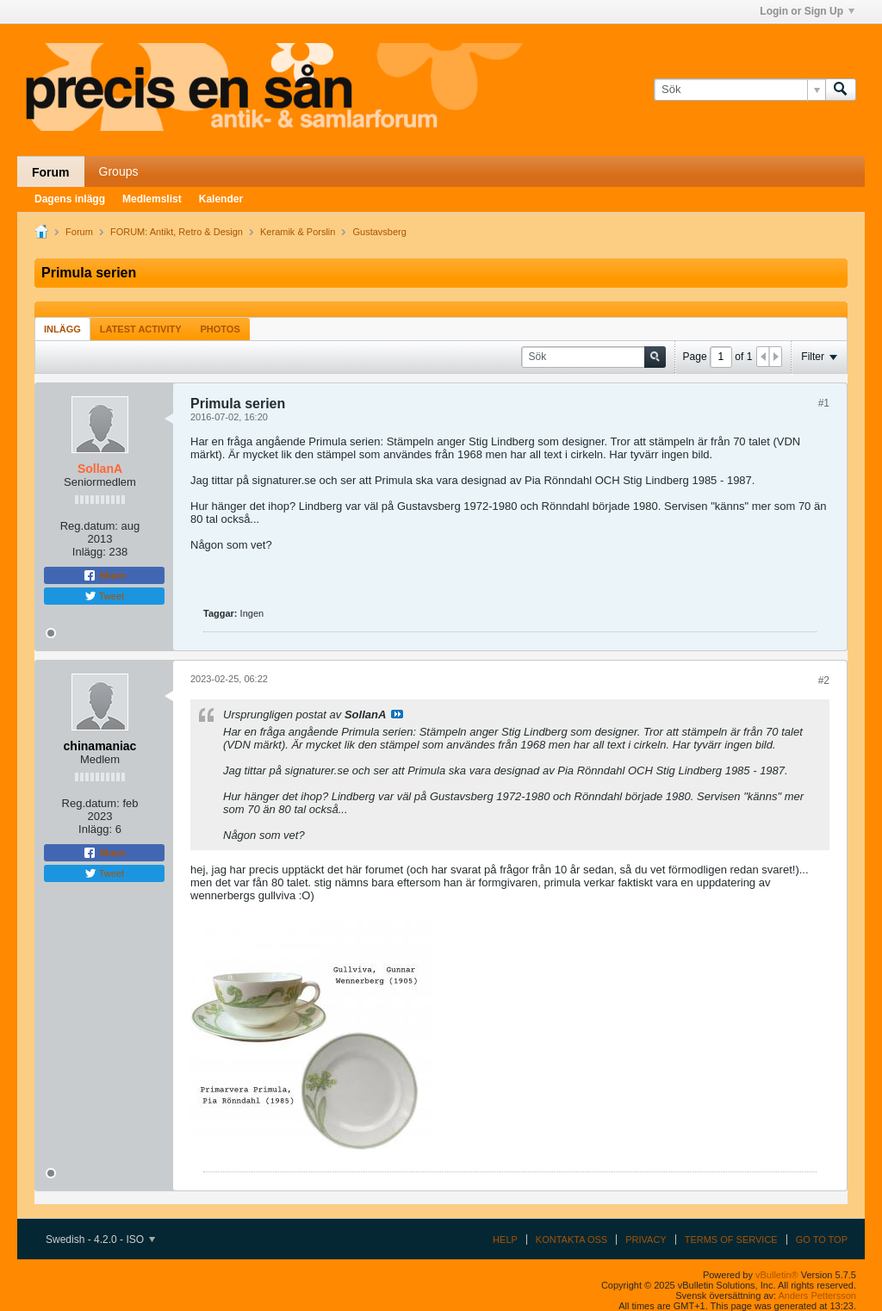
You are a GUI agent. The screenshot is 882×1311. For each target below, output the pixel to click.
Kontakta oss (571, 1239)
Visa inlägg (397, 714)
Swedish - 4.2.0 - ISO (100, 1239)
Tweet (104, 596)
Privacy (645, 1239)
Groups (119, 171)
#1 (823, 403)
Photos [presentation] (220, 329)
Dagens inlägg (69, 199)
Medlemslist (152, 199)
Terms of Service (731, 1239)
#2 (823, 680)
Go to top (822, 1239)
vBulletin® (776, 1275)
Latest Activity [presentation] (141, 329)
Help (505, 1239)
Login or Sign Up (807, 11)
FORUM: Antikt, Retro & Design (176, 232)
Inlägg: (89, 551)
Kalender (221, 199)
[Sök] (739, 89)
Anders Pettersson (818, 1295)
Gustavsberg (380, 232)
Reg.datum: (89, 525)
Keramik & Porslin (297, 232)
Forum (51, 172)
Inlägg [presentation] (62, 329)
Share (104, 575)
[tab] (62, 328)
